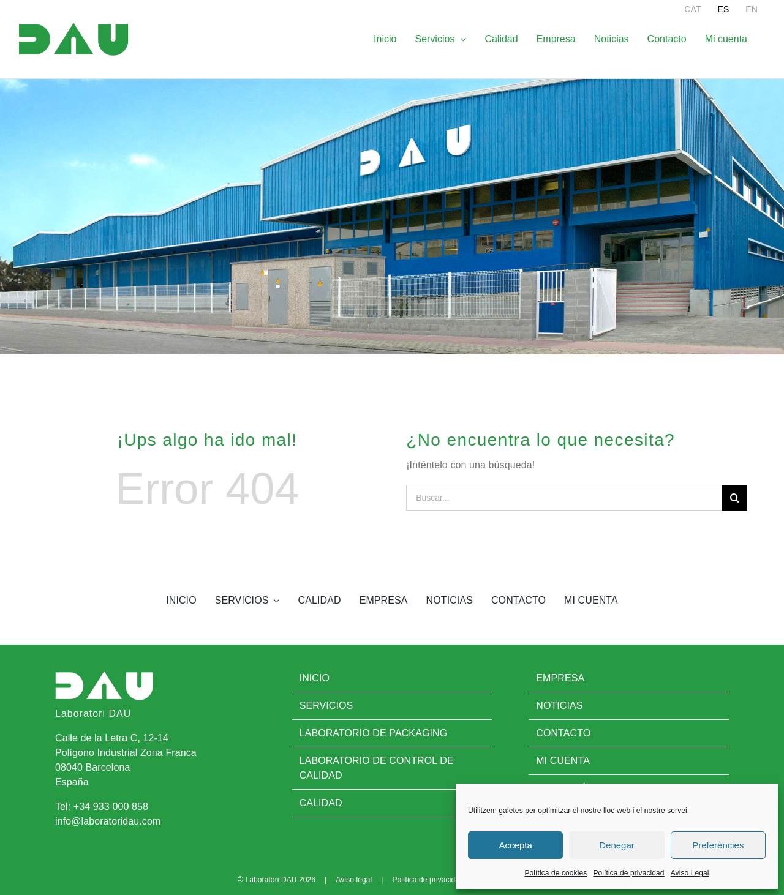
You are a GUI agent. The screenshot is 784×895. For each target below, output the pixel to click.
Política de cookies (555, 873)
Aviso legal (354, 879)
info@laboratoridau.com (107, 821)
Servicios (326, 705)
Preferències (718, 845)
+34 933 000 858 (111, 806)
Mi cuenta (563, 760)
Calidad (321, 803)
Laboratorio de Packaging (374, 733)
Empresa (560, 678)
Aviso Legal (690, 873)
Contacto (563, 733)
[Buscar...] (564, 498)
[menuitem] (692, 9)
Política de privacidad (628, 873)
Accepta (515, 845)
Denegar (617, 845)
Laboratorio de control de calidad (377, 768)
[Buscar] (734, 498)
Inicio (315, 678)
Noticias (559, 705)
